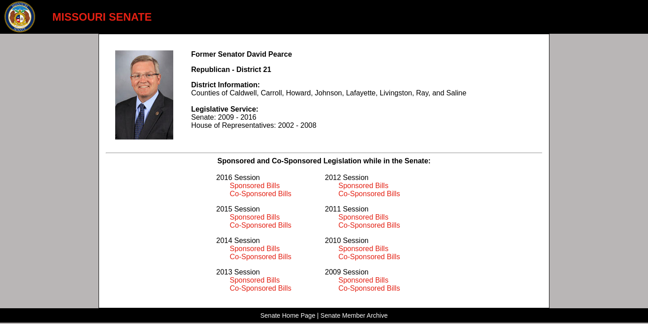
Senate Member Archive (353, 315)
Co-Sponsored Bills (261, 194)
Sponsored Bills (255, 185)
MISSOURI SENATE (102, 17)
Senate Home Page (287, 315)
